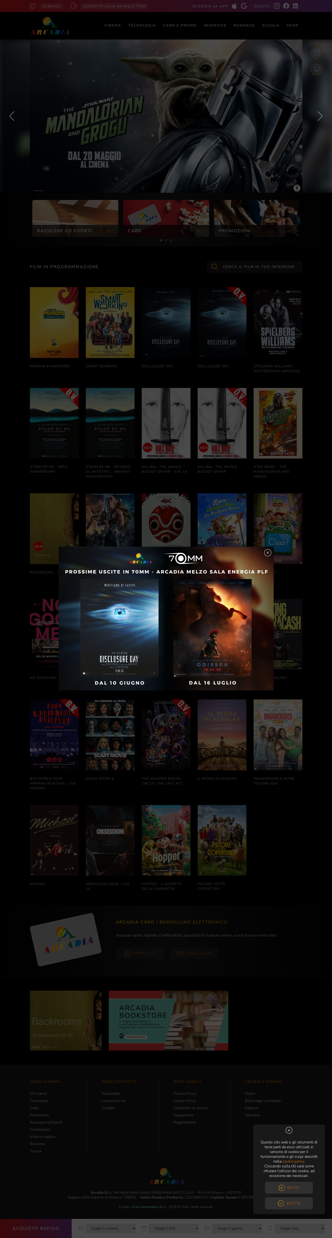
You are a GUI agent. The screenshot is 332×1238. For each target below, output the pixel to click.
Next (320, 116)
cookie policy (293, 1161)
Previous (12, 116)
